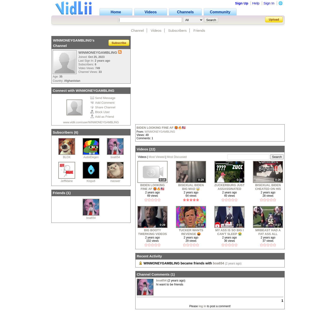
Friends (199, 30)
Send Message (103, 98)
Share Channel (103, 107)
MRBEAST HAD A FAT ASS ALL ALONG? (268, 232)
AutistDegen (90, 157)
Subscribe (119, 42)
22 (152, 149)
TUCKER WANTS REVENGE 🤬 (191, 232)
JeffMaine (67, 181)
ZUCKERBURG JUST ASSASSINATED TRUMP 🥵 (229, 187)
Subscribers (177, 30)
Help (255, 3)
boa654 (115, 157)
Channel (137, 30)
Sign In (268, 3)
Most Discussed (177, 157)
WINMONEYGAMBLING (160, 131)
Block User (100, 112)
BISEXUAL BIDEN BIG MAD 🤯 (191, 187)
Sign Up (241, 3)
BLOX (66, 157)
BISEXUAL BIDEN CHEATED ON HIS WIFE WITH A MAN (268, 187)
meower (115, 181)
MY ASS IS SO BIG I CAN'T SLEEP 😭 (229, 232)
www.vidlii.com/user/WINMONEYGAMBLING (91, 122)
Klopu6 (91, 181)
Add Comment (102, 102)
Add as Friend (102, 116)
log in (202, 306)
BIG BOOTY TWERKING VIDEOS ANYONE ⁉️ (152, 232)
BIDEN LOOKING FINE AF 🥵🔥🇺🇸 (161, 127)
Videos (156, 30)
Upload (274, 19)
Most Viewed (156, 157)
